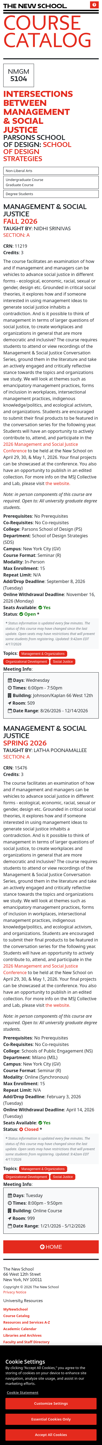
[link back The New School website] (35, 5)
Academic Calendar (19, 1328)
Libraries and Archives (22, 1335)
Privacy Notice (14, 1292)
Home (51, 1247)
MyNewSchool (15, 1309)
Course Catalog (47, 31)
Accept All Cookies (51, 1435)
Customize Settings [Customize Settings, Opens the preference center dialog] (51, 1403)
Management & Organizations (43, 654)
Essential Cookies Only (51, 1419)
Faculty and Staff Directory (26, 1341)
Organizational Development (26, 662)
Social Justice (63, 662)
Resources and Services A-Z (26, 1322)
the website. (57, 483)
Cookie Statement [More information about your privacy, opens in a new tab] (22, 1392)
